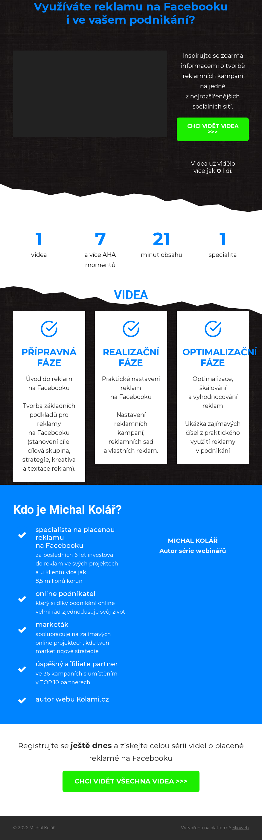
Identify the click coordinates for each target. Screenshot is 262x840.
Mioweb (240, 827)
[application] (90, 94)
